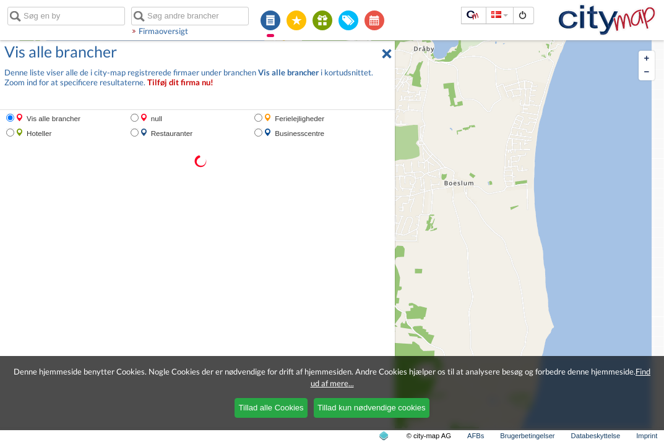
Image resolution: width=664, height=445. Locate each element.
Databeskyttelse (596, 435)
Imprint (646, 435)
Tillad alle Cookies (271, 407)
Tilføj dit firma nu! (180, 82)
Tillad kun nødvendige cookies (371, 407)
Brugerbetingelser (527, 435)
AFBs (475, 435)
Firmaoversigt (163, 31)
